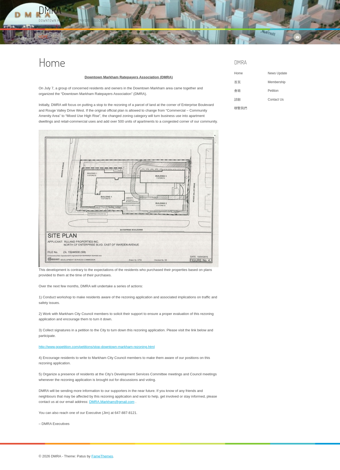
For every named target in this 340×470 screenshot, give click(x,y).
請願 (237, 99)
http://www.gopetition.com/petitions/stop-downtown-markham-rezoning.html (97, 347)
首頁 (237, 82)
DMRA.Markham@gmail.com (112, 402)
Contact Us (164, 36)
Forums (133, 36)
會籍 (237, 91)
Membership (276, 82)
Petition (69, 36)
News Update (101, 36)
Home (43, 36)
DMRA (50, 10)
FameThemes (102, 456)
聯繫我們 (240, 108)
